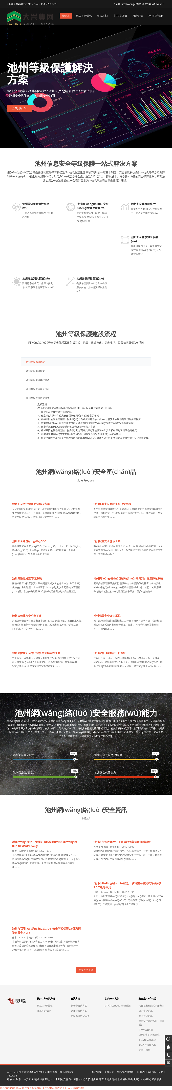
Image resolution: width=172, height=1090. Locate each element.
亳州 (114, 1079)
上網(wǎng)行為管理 (149, 1034)
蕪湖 (36, 1079)
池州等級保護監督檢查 (38, 398)
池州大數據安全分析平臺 (27, 616)
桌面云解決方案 (79, 1010)
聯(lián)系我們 (155, 15)
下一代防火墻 (146, 1029)
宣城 (103, 1079)
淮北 (55, 1079)
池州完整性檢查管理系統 (27, 578)
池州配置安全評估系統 (107, 616)
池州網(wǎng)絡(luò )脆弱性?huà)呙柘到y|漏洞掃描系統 (128, 578)
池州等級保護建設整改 (38, 379)
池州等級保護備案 (35, 370)
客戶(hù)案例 (120, 15)
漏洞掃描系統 (146, 1015)
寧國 (98, 1079)
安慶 (65, 1079)
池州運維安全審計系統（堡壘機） (114, 504)
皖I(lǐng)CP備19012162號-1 (151, 1071)
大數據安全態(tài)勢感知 (151, 1005)
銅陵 (60, 1079)
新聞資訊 (138, 15)
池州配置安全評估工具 (107, 541)
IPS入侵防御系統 (147, 1039)
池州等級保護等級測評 (38, 389)
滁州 (93, 1079)
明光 (148, 1079)
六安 (26, 1079)
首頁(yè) (66, 15)
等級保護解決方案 (80, 1015)
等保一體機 (144, 1049)
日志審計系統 (146, 1010)
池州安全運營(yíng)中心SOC (29, 541)
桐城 (125, 1079)
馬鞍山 (48, 1079)
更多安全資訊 (86, 969)
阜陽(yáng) (79, 1079)
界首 (154, 1079)
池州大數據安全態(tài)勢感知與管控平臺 (36, 653)
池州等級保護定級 (35, 361)
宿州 (159, 1079)
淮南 (42, 1079)
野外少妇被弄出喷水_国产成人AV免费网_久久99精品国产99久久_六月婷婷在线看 (42, 1088)
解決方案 (102, 15)
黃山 (71, 1079)
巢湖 (119, 1079)
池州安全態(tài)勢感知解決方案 (31, 504)
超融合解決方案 (79, 1005)
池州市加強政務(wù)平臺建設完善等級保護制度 (122, 842)
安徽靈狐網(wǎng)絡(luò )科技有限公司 (42, 1071)
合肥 (87, 1079)
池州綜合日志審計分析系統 (110, 653)
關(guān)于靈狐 (84, 15)
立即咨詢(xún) (19, 108)
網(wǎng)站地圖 (125, 1071)
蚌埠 (31, 1079)
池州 (109, 1079)
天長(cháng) (139, 1079)
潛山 (130, 1079)
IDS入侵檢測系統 (147, 1044)
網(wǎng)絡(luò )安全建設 (118, 1005)
